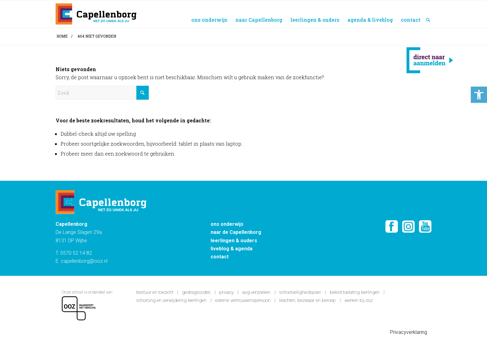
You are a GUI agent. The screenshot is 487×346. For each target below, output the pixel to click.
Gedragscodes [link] (196, 292)
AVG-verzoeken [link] (256, 292)
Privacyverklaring (409, 332)
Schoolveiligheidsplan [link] (300, 292)
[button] (479, 95)
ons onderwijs (227, 224)
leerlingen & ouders (234, 241)
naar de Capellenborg (236, 232)
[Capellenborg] (96, 14)
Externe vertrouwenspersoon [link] (243, 300)
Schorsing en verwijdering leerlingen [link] (171, 300)
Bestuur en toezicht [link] (154, 292)
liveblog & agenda (232, 249)
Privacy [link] (226, 292)
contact (220, 257)
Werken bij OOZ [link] (358, 300)
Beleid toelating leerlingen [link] (355, 292)
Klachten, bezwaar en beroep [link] (307, 300)
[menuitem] (209, 14)
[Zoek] (428, 14)
